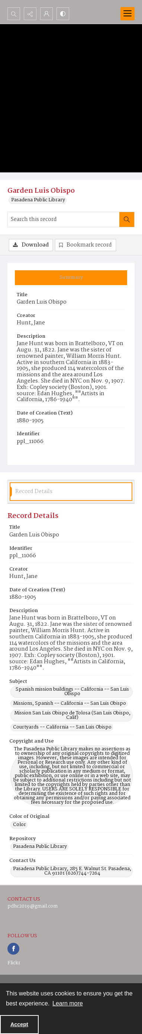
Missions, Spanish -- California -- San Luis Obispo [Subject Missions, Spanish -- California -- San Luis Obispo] (69, 703)
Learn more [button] (67, 1003)
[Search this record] (63, 219)
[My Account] (46, 14)
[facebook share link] (13, 949)
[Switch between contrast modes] (63, 14)
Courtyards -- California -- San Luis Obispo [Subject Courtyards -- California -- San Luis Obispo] (62, 727)
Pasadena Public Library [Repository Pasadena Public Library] (40, 846)
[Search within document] (126, 219)
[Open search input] (14, 14)
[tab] (71, 278)
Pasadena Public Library (38, 200)
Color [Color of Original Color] (19, 825)
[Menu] (127, 13)
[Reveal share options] (30, 14)
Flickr (13, 963)
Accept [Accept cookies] (19, 1024)
